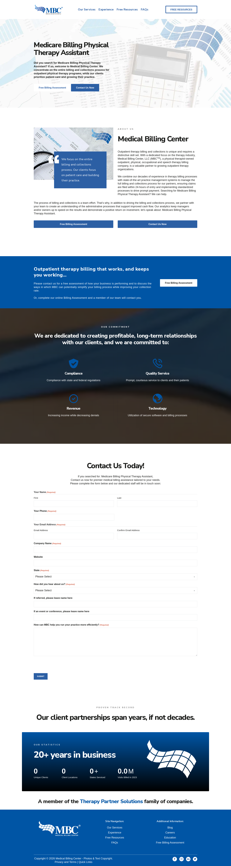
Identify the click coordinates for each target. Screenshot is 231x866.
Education (170, 837)
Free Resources (127, 9)
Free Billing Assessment (178, 283)
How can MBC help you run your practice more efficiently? (71, 624)
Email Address (41, 530)
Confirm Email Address (128, 530)
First (36, 497)
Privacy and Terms (65, 861)
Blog (170, 827)
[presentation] (56, 664)
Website (38, 556)
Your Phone (45, 511)
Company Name (47, 543)
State (41, 570)
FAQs (144, 9)
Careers (170, 832)
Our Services (86, 9)
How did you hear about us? (54, 584)
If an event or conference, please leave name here (61, 611)
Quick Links (85, 861)
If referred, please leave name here (53, 597)
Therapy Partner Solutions (111, 801)
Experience (106, 9)
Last (119, 497)
